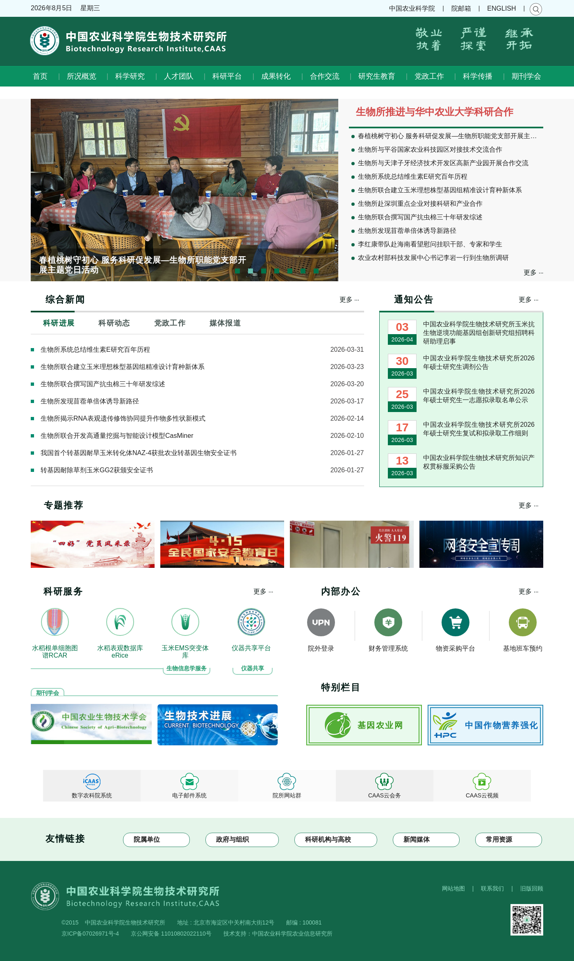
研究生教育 (376, 76)
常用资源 (499, 839)
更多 (533, 272)
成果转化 (276, 76)
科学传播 (477, 76)
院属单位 (147, 839)
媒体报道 (225, 323)
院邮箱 (461, 8)
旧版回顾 (531, 888)
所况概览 (81, 76)
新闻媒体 (416, 839)
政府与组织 (232, 839)
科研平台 (227, 76)
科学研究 (130, 76)
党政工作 (429, 76)
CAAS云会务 (384, 795)
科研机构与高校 (328, 839)
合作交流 (324, 76)
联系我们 (492, 888)
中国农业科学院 (412, 8)
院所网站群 (287, 795)
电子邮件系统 (189, 795)
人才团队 (179, 76)
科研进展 (59, 323)
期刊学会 (526, 76)
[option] (184, 190)
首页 (40, 76)
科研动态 (114, 323)
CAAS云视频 (482, 795)
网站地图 (453, 888)
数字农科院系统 (92, 795)
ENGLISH (501, 8)
